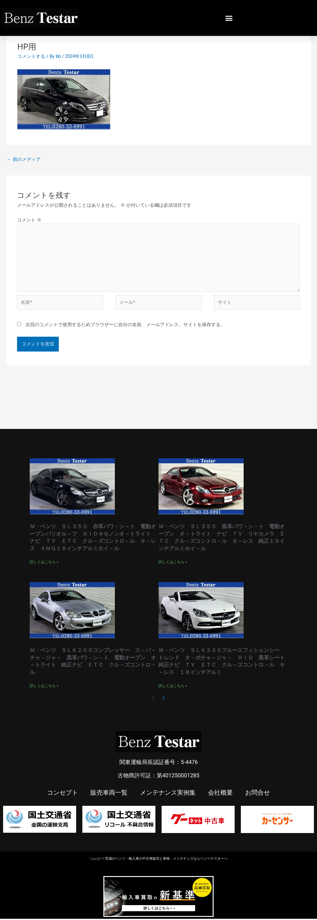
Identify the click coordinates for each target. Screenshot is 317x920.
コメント (29, 220)
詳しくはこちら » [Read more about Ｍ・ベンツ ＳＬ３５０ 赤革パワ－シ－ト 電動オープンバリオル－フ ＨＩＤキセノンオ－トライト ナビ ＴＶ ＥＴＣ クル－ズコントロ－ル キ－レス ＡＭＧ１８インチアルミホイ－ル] (44, 563)
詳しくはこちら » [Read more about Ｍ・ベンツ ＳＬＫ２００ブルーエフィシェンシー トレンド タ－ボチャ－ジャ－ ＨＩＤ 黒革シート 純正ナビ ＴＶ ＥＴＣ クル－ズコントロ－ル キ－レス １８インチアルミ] (172, 687)
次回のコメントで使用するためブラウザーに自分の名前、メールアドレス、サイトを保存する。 (125, 326)
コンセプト (62, 794)
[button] (229, 18)
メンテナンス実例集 (168, 794)
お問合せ (257, 794)
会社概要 (220, 794)
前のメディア (24, 159)
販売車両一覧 (109, 794)
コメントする (31, 56)
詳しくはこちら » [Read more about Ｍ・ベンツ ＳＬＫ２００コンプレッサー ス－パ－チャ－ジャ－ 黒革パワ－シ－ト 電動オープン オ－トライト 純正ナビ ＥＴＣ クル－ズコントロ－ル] (44, 687)
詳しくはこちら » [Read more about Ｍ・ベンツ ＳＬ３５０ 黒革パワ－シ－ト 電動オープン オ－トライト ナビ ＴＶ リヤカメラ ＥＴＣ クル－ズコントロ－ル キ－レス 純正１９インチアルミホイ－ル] (172, 563)
